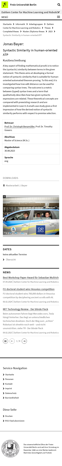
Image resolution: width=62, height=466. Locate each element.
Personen (9, 379)
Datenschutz (10, 393)
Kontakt (8, 383)
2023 (50, 31)
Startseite (7, 24)
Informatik (20, 24)
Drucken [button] (9, 416)
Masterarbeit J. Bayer (16, 185)
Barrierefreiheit (12, 397)
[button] (5, 341)
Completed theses (11, 31)
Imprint (8, 388)
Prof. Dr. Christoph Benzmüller (19, 126)
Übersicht (9, 259)
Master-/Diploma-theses (33, 31)
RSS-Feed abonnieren (14, 420)
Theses (48, 27)
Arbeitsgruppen (36, 24)
